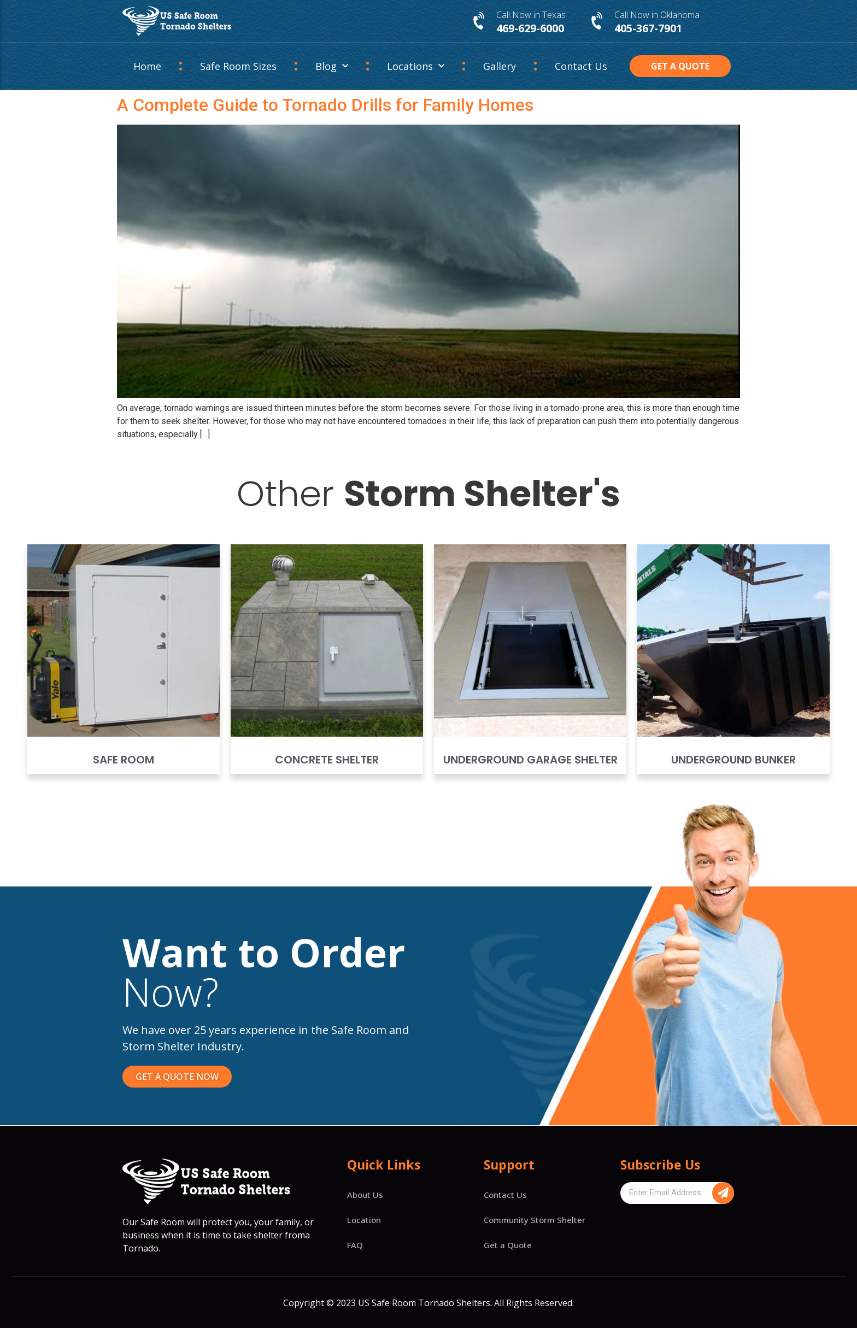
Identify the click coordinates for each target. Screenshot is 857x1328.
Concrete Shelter (327, 759)
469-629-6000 (530, 28)
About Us (365, 1194)
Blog (331, 66)
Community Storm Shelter (534, 1219)
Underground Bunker (733, 759)
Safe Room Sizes (238, 66)
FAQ (355, 1244)
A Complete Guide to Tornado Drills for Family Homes (325, 105)
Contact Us (581, 66)
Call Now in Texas (531, 15)
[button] (680, 66)
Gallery (499, 66)
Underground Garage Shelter (530, 759)
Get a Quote (508, 1244)
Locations (415, 66)
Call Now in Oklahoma (657, 15)
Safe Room (123, 759)
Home (147, 66)
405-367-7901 (648, 28)
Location (364, 1219)
